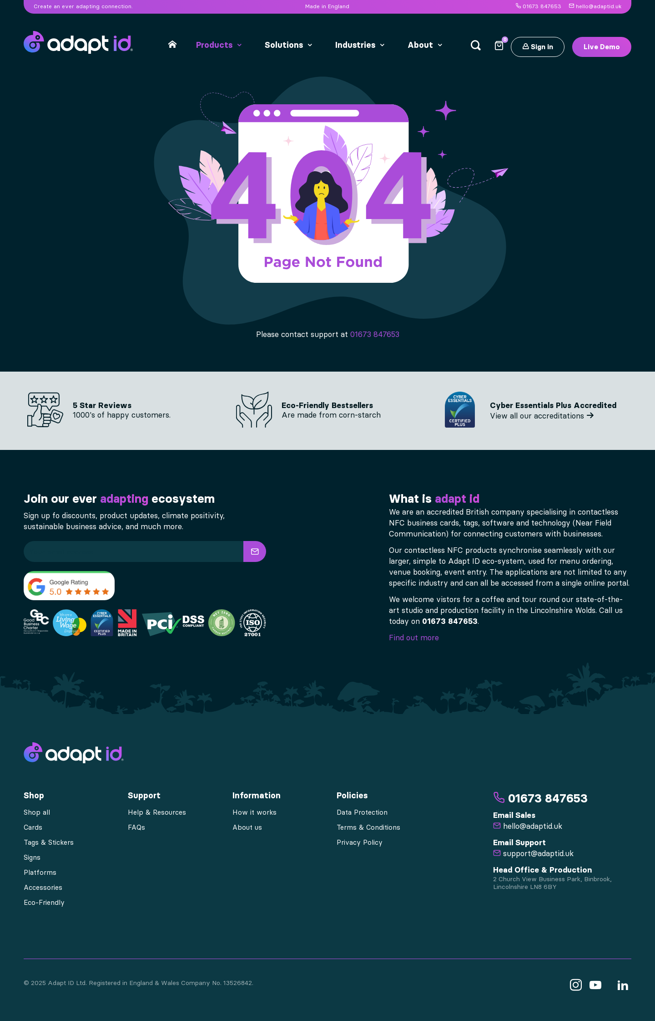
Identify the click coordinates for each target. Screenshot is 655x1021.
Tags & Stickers (49, 842)
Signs (32, 857)
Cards (33, 827)
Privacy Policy (360, 842)
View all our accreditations (542, 415)
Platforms (40, 872)
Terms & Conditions (368, 827)
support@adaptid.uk (533, 853)
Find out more (414, 637)
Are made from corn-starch (331, 414)
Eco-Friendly (44, 902)
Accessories (43, 887)
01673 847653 (538, 6)
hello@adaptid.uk (595, 6)
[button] (254, 551)
